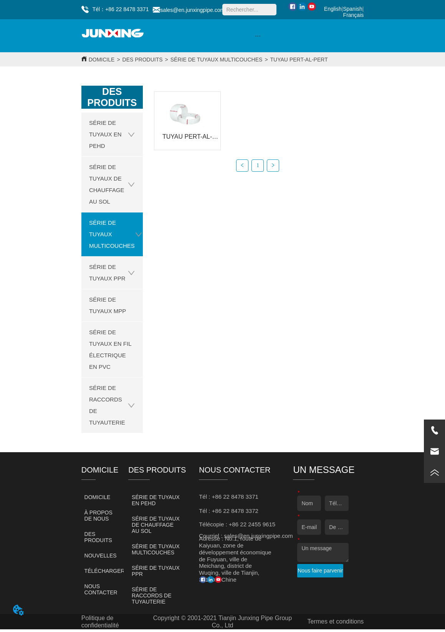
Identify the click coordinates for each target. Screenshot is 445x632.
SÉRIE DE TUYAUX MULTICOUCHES (216, 59)
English (333, 9)
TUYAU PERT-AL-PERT (299, 59)
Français (353, 15)
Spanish (352, 9)
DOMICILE (102, 59)
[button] (257, 36)
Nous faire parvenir (320, 570)
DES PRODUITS (142, 59)
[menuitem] (258, 35)
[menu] (258, 35)
